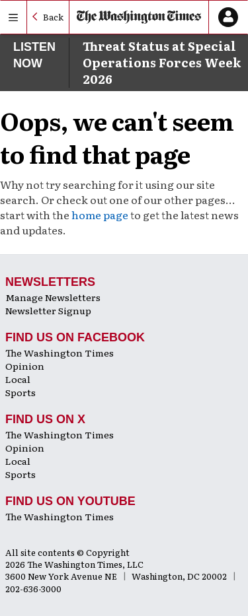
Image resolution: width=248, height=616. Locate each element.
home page (99, 214)
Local (17, 379)
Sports (20, 392)
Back (53, 17)
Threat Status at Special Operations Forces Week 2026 (162, 62)
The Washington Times (59, 352)
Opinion (24, 365)
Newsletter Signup (48, 310)
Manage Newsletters (53, 297)
